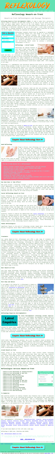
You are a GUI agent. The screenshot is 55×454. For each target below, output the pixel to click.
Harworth (38, 419)
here (22, 279)
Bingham (39, 423)
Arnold (15, 425)
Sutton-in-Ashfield (48, 419)
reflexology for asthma (13, 252)
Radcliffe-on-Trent (29, 419)
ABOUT (42, 11)
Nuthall (32, 425)
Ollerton (28, 420)
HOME (35, 11)
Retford (32, 422)
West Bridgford (49, 420)
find (5, 270)
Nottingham (9, 425)
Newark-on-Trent (28, 125)
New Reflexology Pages (9, 443)
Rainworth (3, 422)
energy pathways (10, 66)
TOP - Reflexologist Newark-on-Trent (11, 433)
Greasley (22, 420)
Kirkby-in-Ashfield (23, 425)
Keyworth (9, 420)
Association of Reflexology (16, 287)
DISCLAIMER (51, 11)
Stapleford (25, 423)
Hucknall (3, 420)
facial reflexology (38, 213)
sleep (19, 245)
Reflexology (18, 47)
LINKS (38, 11)
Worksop (41, 420)
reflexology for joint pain (15, 249)
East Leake (25, 422)
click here (11, 304)
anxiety (3, 245)
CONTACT (45, 11)
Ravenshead (35, 420)
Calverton (16, 420)
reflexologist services (20, 276)
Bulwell (51, 422)
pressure (3, 73)
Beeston (51, 423)
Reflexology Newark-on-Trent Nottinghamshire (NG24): (16, 21)
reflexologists (18, 419)
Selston (37, 425)
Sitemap (2, 443)
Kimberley (45, 423)
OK (52, 453)
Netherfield (4, 423)
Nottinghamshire (9, 419)
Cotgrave (18, 422)
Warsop (3, 425)
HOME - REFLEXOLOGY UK (27, 439)
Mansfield (38, 422)
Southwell (18, 423)
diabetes (37, 242)
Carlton (45, 422)
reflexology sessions (45, 38)
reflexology (20, 242)
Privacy (53, 443)
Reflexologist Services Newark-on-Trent (17, 369)
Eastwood (42, 425)
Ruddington (33, 423)
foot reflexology (27, 256)
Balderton (11, 423)
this (10, 306)
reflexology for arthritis (41, 250)
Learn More (47, 453)
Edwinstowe (11, 422)
